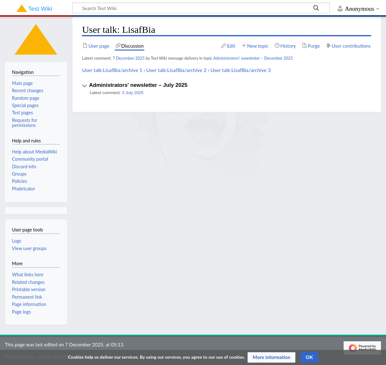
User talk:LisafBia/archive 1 (112, 70)
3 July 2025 (132, 92)
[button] (226, 88)
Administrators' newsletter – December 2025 (253, 58)
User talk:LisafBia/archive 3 (240, 70)
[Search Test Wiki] (200, 8)
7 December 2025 (129, 58)
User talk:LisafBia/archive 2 (176, 70)
